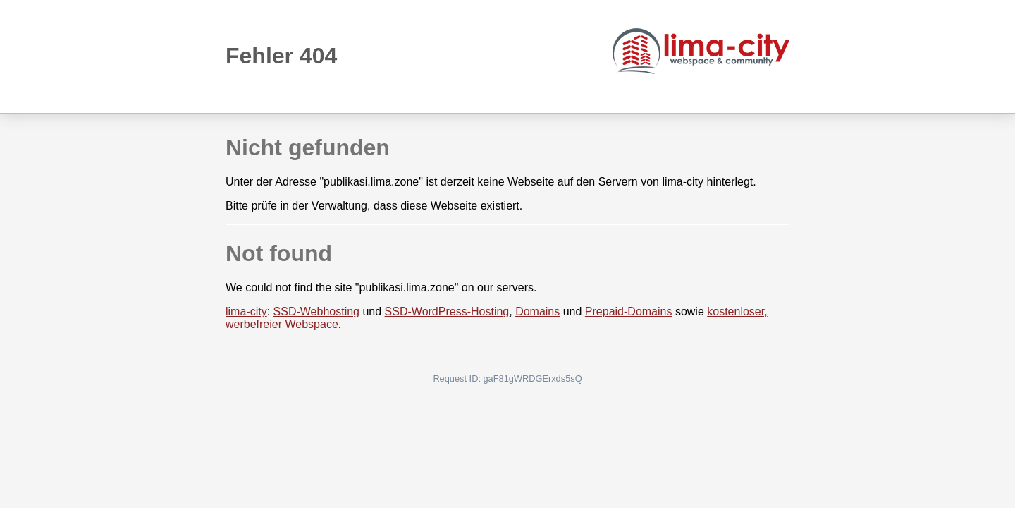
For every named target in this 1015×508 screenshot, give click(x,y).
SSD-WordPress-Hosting (447, 312)
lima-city (246, 312)
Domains (537, 312)
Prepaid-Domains (628, 312)
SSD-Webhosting (316, 312)
